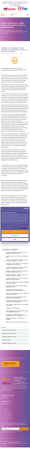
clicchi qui (26, 224)
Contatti (6, 421)
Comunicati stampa (18, 30)
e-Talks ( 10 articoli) (6, 340)
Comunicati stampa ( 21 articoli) (9, 336)
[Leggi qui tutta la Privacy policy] (9, 432)
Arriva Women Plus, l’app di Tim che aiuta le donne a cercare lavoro (17, 275)
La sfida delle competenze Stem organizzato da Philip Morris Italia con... (17, 315)
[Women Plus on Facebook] (2, 403)
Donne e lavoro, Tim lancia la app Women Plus (17, 257)
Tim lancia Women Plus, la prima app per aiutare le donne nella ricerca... (16, 260)
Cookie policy (18, 442)
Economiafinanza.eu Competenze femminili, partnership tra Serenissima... (17, 301)
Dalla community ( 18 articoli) (8, 330)
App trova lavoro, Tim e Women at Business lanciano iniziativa (17, 283)
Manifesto (6, 410)
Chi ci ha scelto (7, 419)
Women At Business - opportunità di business (15, 319)
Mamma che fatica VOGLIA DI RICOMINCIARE (17, 322)
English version (9, 2)
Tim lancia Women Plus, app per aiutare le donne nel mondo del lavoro (17, 271)
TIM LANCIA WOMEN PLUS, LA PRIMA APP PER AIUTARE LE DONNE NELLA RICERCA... (16, 268)
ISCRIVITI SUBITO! (24, 428)
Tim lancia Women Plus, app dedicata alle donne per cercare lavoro (17, 253)
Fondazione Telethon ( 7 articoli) (9, 343)
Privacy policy (23, 441)
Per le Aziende (7, 414)
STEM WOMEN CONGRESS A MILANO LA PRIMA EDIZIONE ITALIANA (16, 286)
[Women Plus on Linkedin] (5, 403)
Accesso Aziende (22, 2)
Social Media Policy (12, 442)
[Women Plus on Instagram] (7, 403)
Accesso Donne (15, 5)
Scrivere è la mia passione (13, 308)
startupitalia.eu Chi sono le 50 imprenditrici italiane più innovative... (16, 290)
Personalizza (15, 235)
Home (2, 30)
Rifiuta (15, 239)
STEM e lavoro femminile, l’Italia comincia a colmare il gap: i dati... (17, 294)
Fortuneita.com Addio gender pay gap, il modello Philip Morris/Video (16, 297)
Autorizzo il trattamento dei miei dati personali (16, 431)
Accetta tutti (15, 231)
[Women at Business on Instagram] (7, 397)
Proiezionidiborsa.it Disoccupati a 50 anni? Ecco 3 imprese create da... (17, 311)
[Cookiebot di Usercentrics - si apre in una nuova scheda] (23, 208)
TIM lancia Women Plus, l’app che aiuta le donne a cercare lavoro (17, 279)
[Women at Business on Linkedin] (5, 397)
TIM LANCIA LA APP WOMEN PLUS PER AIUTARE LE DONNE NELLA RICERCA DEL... (17, 264)
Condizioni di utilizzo (7, 441)
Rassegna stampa (7, 415)
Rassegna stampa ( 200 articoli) (9, 333)
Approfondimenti (8, 30)
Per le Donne (7, 412)
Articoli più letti (6, 249)
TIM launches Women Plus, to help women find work (17, 305)
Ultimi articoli (14, 249)
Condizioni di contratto (16, 441)
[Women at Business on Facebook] (2, 397)
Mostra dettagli (23, 228)
